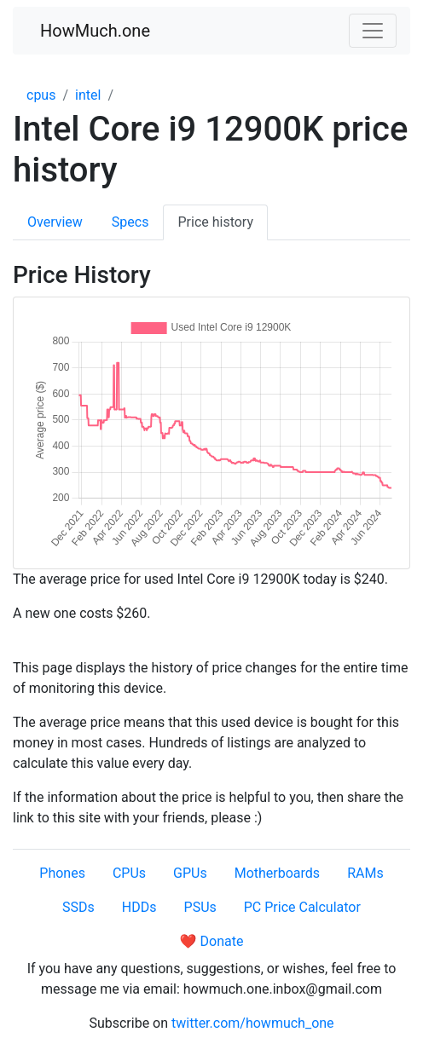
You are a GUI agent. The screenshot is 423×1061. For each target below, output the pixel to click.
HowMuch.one (95, 30)
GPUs (190, 873)
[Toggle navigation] (373, 31)
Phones (62, 873)
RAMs (365, 873)
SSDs (78, 907)
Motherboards (277, 873)
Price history (215, 222)
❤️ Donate (212, 941)
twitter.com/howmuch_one (252, 1023)
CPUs (129, 873)
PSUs (200, 907)
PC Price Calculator (302, 907)
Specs (130, 222)
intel (88, 95)
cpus (40, 95)
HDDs (139, 907)
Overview (55, 222)
